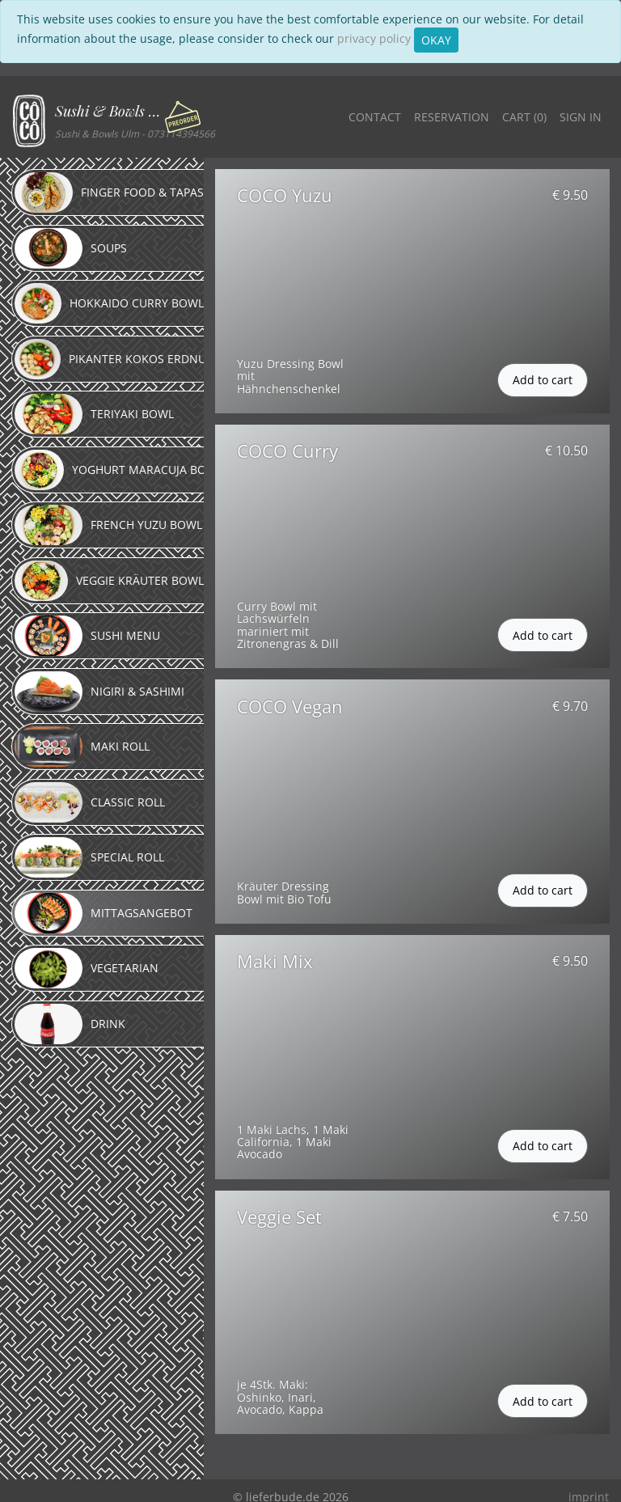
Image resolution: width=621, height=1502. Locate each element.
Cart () (524, 117)
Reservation (451, 117)
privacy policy (374, 38)
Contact (375, 117)
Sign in (581, 117)
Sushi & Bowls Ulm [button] (111, 111)
